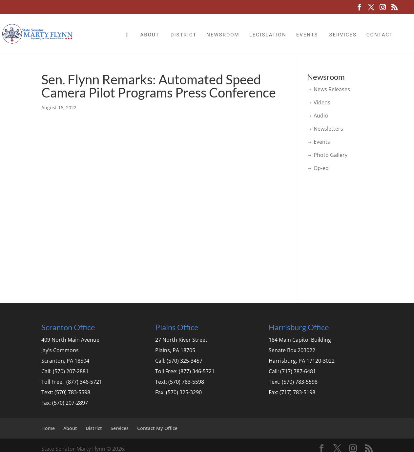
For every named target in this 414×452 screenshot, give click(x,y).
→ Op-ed (318, 168)
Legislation (267, 35)
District (184, 35)
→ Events (318, 141)
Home (48, 428)
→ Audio (317, 115)
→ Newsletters (325, 128)
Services (342, 35)
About (149, 35)
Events (307, 35)
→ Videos (318, 102)
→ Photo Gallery (327, 155)
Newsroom (222, 35)
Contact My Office (157, 428)
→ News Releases (328, 89)
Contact (379, 35)
